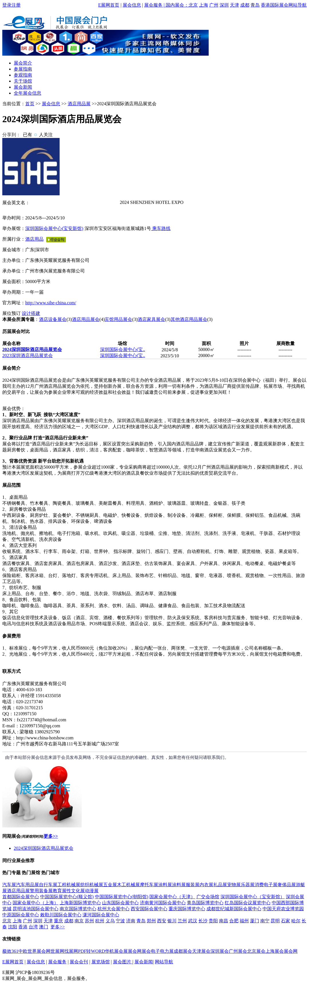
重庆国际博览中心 (187, 908)
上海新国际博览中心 (80, 902)
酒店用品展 (79, 103)
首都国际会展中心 (20, 896)
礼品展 (220, 884)
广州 (213, 5)
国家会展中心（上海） (35, 902)
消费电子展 (266, 884)
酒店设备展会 (53, 319)
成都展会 (183, 951)
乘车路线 (161, 228)
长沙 (203, 920)
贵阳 (213, 920)
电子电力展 (162, 951)
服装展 (193, 884)
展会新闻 (23, 87)
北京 (193, 5)
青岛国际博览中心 (205, 902)
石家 (285, 920)
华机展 (112, 951)
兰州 (182, 920)
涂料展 (165, 884)
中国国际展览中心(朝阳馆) (121, 896)
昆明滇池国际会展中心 (35, 908)
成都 (244, 5)
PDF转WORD (91, 951)
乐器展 (248, 884)
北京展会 (256, 951)
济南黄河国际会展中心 (163, 902)
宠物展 (234, 884)
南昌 (223, 920)
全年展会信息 (27, 93)
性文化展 (76, 890)
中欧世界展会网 (34, 951)
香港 (265, 5)
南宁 (264, 920)
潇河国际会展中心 (101, 914)
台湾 (33, 926)
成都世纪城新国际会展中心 (233, 908)
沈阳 (12, 926)
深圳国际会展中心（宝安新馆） (252, 896)
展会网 (135, 951)
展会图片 (122, 961)
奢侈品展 (286, 884)
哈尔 (295, 920)
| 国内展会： (176, 5)
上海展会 (274, 951)
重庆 (58, 920)
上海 (203, 5)
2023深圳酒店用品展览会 (27, 355)
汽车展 (9, 884)
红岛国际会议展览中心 (248, 902)
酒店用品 (34, 239)
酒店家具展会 (151, 319)
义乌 (110, 920)
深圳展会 (219, 951)
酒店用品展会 (85, 319)
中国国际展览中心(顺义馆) (67, 896)
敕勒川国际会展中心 (60, 914)
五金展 (110, 884)
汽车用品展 (27, 884)
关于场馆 (23, 81)
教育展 (60, 890)
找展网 (71, 951)
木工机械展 (128, 884)
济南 (130, 920)
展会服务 (153, 5)
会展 (123, 951)
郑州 (151, 920)
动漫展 (92, 890)
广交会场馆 (207, 896)
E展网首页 (109, 5)
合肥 (233, 920)
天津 (234, 5)
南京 (79, 920)
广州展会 (238, 951)
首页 (29, 103)
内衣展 (206, 884)
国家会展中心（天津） (172, 896)
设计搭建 (31, 313)
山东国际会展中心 (120, 902)
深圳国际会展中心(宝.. (122, 349)
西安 (161, 920)
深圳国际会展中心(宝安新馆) (54, 228)
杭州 (99, 920)
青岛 (255, 5)
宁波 (120, 920)
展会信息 (132, 5)
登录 (6, 5)
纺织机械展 (91, 884)
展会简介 (23, 63)
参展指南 (23, 69)
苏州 (89, 920)
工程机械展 (68, 884)
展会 (146, 951)
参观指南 (23, 75)
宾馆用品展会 (118, 319)
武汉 (192, 920)
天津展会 (201, 951)
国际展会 (279, 5)
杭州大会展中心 (113, 908)
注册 (16, 5)
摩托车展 (149, 884)
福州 (244, 920)
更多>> (51, 836)
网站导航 (297, 5)
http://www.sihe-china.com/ (50, 302)
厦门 (254, 920)
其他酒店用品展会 (189, 319)
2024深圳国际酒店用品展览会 (32, 349)
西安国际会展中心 (149, 908)
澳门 (43, 926)
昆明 (275, 920)
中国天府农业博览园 (283, 908)
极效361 (10, 951)
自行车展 (48, 884)
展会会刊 (79, 961)
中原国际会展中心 (20, 914)
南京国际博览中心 (78, 908)
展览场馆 (100, 961)
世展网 (57, 951)
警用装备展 (41, 890)
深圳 (224, 5)
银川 (172, 920)
